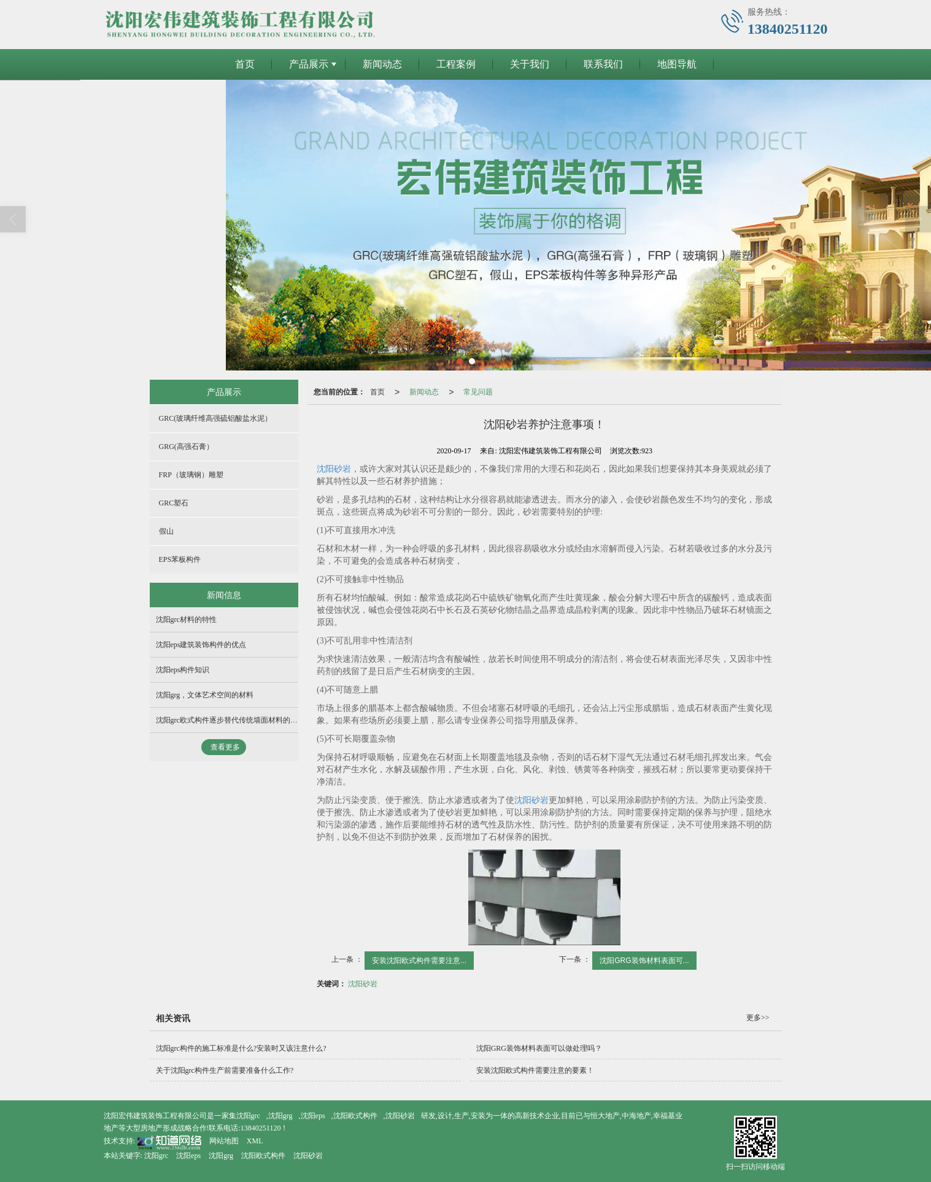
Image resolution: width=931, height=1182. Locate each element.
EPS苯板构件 (180, 559)
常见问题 (478, 391)
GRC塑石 (174, 502)
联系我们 (603, 63)
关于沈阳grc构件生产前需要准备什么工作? (225, 1069)
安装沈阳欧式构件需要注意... (419, 960)
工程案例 (456, 63)
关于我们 (529, 63)
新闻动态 (382, 63)
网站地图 (224, 1140)
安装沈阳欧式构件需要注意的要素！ (535, 1069)
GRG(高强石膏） (186, 446)
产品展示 (308, 63)
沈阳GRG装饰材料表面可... (644, 960)
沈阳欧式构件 (355, 1115)
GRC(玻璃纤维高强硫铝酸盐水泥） (215, 417)
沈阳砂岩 (334, 468)
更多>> (758, 1017)
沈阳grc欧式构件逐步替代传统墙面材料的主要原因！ (241, 719)
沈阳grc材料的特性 (186, 619)
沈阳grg (280, 1115)
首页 (245, 63)
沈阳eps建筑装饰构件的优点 (201, 644)
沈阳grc (248, 1115)
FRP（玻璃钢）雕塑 (191, 474)
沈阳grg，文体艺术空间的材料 (205, 694)
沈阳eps (313, 1115)
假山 (166, 530)
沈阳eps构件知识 (183, 669)
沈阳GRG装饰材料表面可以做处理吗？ (539, 1047)
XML (255, 1140)
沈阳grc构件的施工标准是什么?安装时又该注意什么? (241, 1047)
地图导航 (677, 63)
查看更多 (225, 746)
